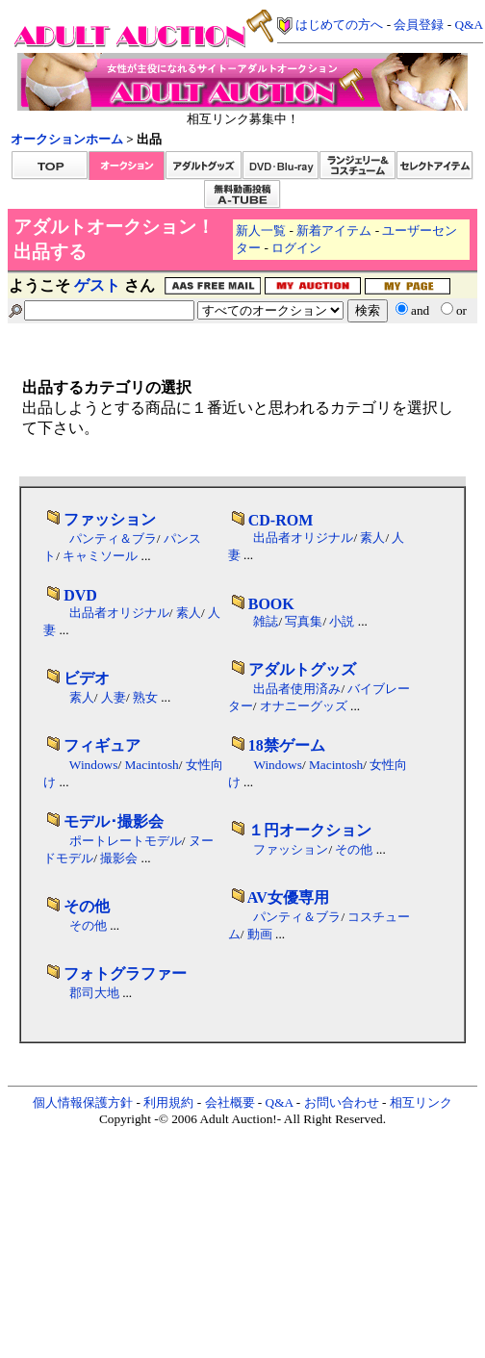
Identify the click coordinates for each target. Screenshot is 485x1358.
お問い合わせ (341, 1102)
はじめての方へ (339, 24)
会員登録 (419, 24)
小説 (341, 621)
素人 (372, 537)
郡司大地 (94, 993)
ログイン (296, 248)
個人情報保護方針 (83, 1102)
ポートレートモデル (125, 840)
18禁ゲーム (286, 745)
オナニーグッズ (303, 706)
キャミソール (100, 556)
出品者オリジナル (303, 537)
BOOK (271, 604)
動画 (259, 934)
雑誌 (265, 621)
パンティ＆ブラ (113, 538)
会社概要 (230, 1102)
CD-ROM (281, 520)
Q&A (469, 24)
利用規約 (168, 1102)
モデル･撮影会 (114, 821)
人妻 (113, 697)
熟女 (145, 697)
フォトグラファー (125, 973)
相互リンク (421, 1102)
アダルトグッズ (302, 669)
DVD (80, 595)
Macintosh (151, 764)
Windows (93, 764)
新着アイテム (333, 230)
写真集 (303, 621)
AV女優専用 (288, 897)
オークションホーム (67, 139)
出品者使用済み (297, 688)
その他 (353, 849)
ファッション (110, 519)
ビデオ (87, 678)
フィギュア (102, 745)
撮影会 (119, 858)
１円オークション (309, 830)
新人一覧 (261, 230)
